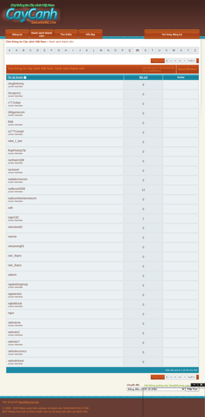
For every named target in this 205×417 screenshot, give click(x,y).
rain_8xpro (15, 255)
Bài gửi (143, 77)
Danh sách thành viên (42, 34)
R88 (10, 122)
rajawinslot (15, 294)
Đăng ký (17, 34)
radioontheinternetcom (22, 198)
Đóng (201, 385)
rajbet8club (15, 303)
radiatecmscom (17, 179)
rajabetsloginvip (18, 284)
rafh (10, 208)
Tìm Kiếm (66, 34)
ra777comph (16, 131)
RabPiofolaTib (17, 150)
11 (179, 61)
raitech (12, 274)
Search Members (187, 69)
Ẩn (194, 385)
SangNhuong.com (28, 402)
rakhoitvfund (15, 361)
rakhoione (14, 322)
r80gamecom (16, 112)
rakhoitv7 (14, 341)
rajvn (11, 313)
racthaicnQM (16, 160)
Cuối (191, 61)
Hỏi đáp (90, 34)
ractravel (13, 169)
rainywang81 (16, 246)
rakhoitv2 (14, 332)
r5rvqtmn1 (14, 93)
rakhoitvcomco (17, 351)
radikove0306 (16, 188)
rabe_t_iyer (15, 141)
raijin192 (13, 217)
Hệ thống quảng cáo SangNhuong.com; (167, 385)
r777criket (14, 102)
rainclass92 (15, 227)
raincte (12, 236)
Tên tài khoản (15, 77)
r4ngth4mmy (16, 83)
